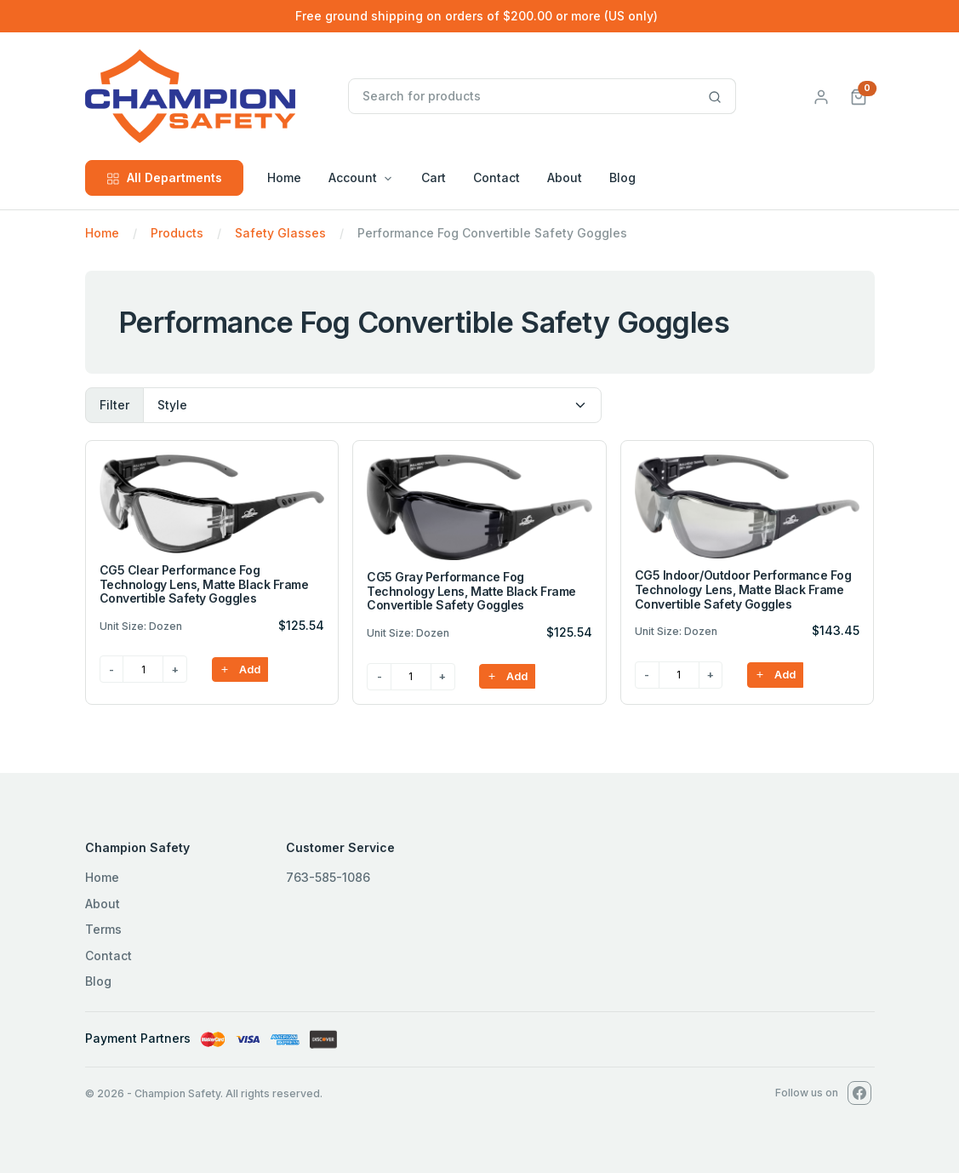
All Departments (164, 177)
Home (284, 177)
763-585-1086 (328, 877)
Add (240, 669)
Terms (103, 929)
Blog (622, 177)
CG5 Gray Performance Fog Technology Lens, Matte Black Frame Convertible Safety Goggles (471, 591)
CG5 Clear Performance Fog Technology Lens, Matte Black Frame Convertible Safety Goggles (204, 584)
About (564, 177)
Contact (496, 177)
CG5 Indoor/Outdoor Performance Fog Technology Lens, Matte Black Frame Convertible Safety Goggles (743, 589)
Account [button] (352, 177)
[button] (858, 96)
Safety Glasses (280, 233)
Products (177, 233)
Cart (433, 177)
